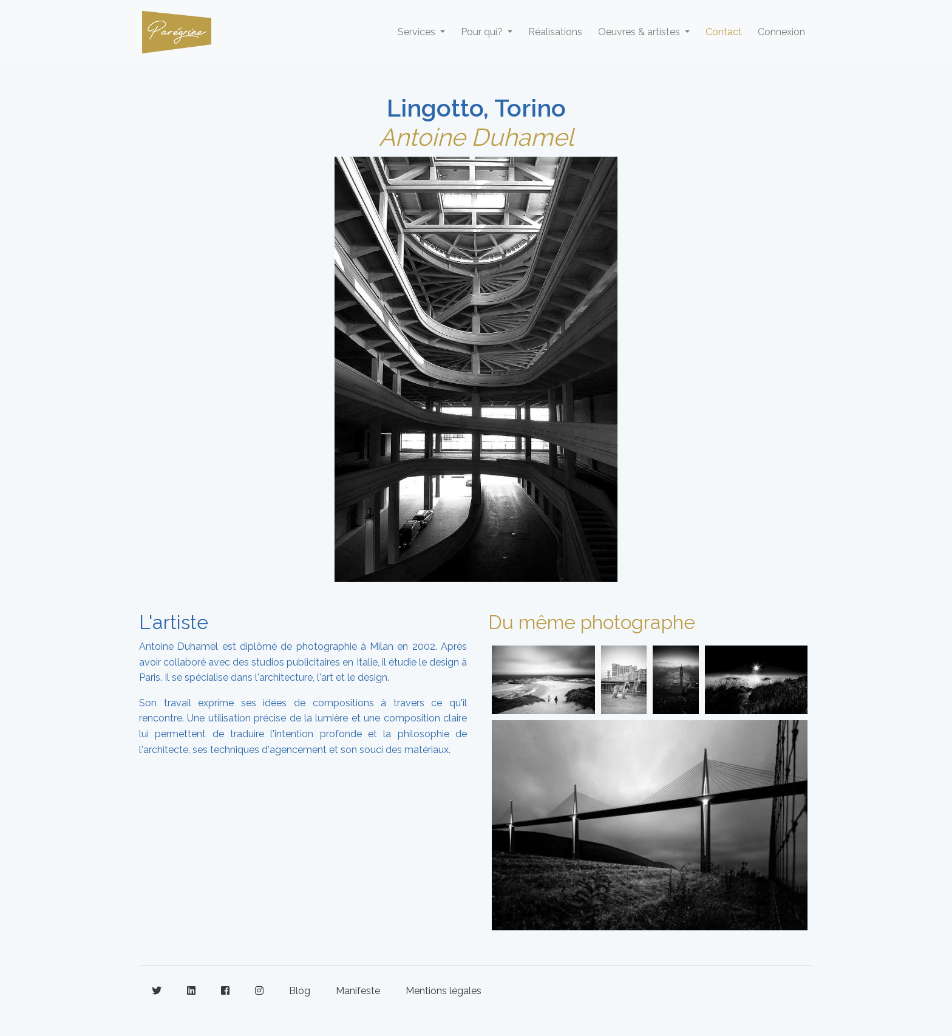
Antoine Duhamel (476, 137)
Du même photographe (591, 622)
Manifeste (358, 991)
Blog (299, 991)
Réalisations (555, 32)
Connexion (781, 32)
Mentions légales (443, 991)
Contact (724, 32)
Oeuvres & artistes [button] (640, 32)
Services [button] (418, 32)
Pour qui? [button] (483, 32)
